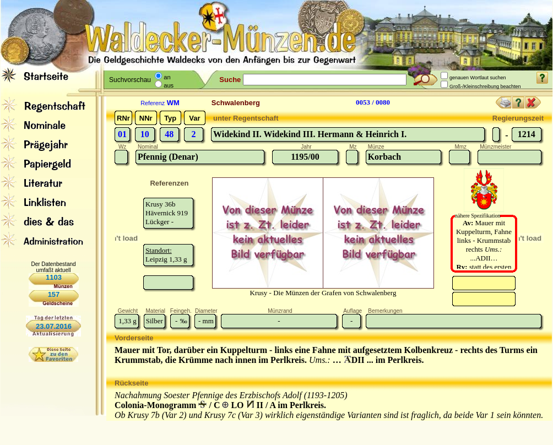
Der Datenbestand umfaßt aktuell (53, 267)
